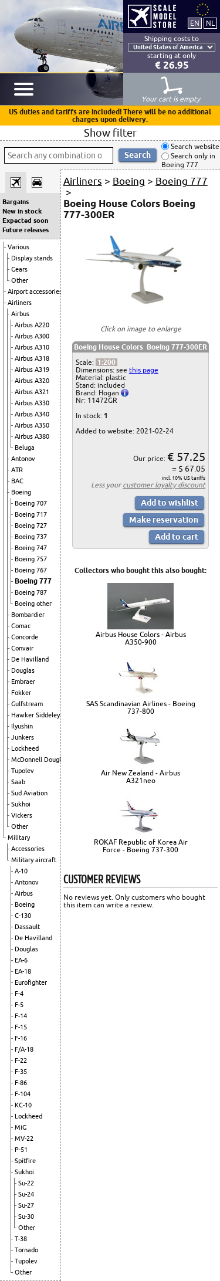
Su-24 (26, 1194)
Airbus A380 (32, 436)
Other (19, 280)
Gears (19, 269)
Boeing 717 (31, 514)
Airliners (20, 302)
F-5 (19, 1004)
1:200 (106, 362)
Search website (194, 146)
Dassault (27, 926)
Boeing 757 (31, 558)
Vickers (21, 815)
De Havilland (30, 659)
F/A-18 (24, 1049)
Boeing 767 (31, 570)
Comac (21, 625)
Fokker (21, 692)
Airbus (20, 313)
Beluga (25, 447)
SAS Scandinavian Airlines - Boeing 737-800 (140, 707)
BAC (17, 480)
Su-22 (26, 1183)
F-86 (21, 1082)
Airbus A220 (32, 324)
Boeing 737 (31, 536)
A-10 (21, 871)
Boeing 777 (33, 581)
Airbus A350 (32, 425)
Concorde (24, 636)
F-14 (21, 1015)
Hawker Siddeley (35, 715)
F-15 (21, 1027)
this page (143, 370)
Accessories (28, 848)
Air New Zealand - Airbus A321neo (140, 776)
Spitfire (25, 1160)
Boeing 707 (31, 503)
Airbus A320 (32, 380)
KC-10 (23, 1105)
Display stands (32, 258)
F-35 (21, 1071)
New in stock (22, 211)
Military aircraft (33, 859)
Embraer (23, 681)
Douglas (23, 670)
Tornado (26, 1249)
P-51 (21, 1149)
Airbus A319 (32, 369)
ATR (17, 469)
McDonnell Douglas (39, 759)
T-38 (21, 1238)
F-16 (21, 1038)
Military (19, 837)
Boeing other (33, 603)
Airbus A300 (32, 336)
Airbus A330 (32, 402)
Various (18, 246)
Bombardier (28, 614)
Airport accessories (35, 291)
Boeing (21, 492)
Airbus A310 (32, 347)
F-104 (23, 1093)
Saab (18, 781)
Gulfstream (27, 703)
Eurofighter (31, 982)
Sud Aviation (29, 793)
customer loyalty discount (164, 485)
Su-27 (26, 1205)
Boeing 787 (31, 592)
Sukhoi (21, 804)
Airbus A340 (32, 414)
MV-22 (24, 1138)
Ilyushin (22, 726)
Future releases (25, 229)
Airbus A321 (32, 391)
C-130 (23, 915)
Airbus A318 (32, 358)
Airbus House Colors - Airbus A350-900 (141, 638)
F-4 (19, 993)
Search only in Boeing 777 (188, 160)
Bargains (15, 201)
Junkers (22, 737)
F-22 (21, 1060)
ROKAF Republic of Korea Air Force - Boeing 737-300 (141, 845)
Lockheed (25, 748)
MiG (20, 1127)
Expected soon (25, 220)
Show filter (110, 132)
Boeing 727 (31, 525)
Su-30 (26, 1216)
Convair (22, 648)
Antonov (23, 458)
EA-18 (23, 971)
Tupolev (22, 770)
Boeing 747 (31, 547)
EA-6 (21, 960)
